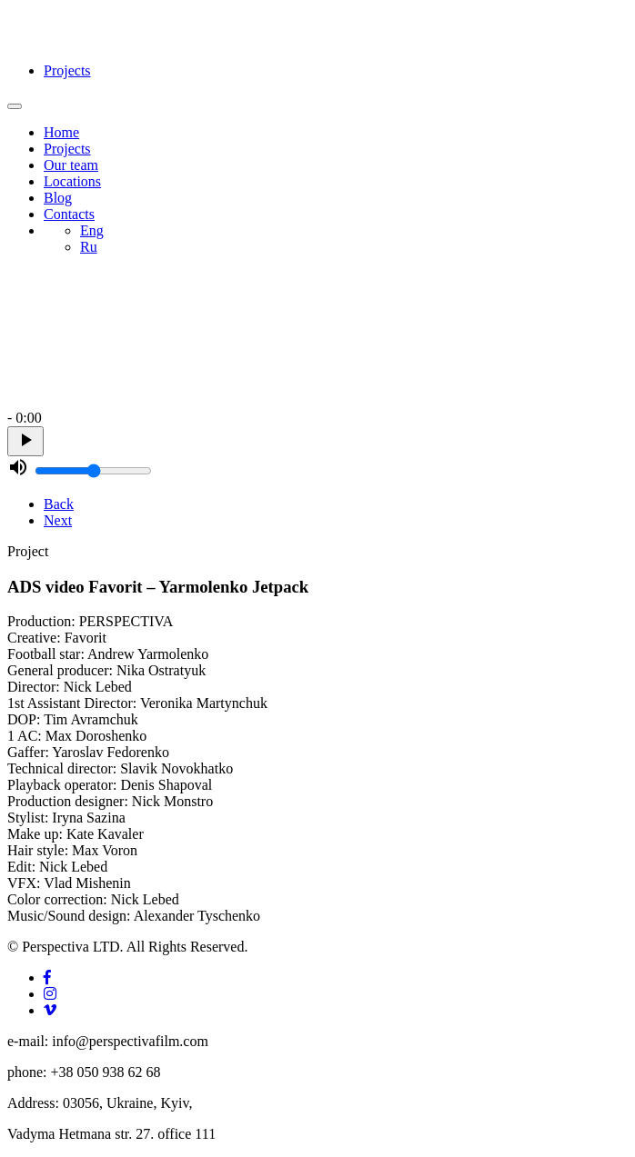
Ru (88, 246)
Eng (92, 230)
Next (58, 520)
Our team (71, 165)
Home (61, 132)
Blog (58, 197)
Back (59, 504)
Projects (67, 70)
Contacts (69, 214)
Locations (72, 181)
